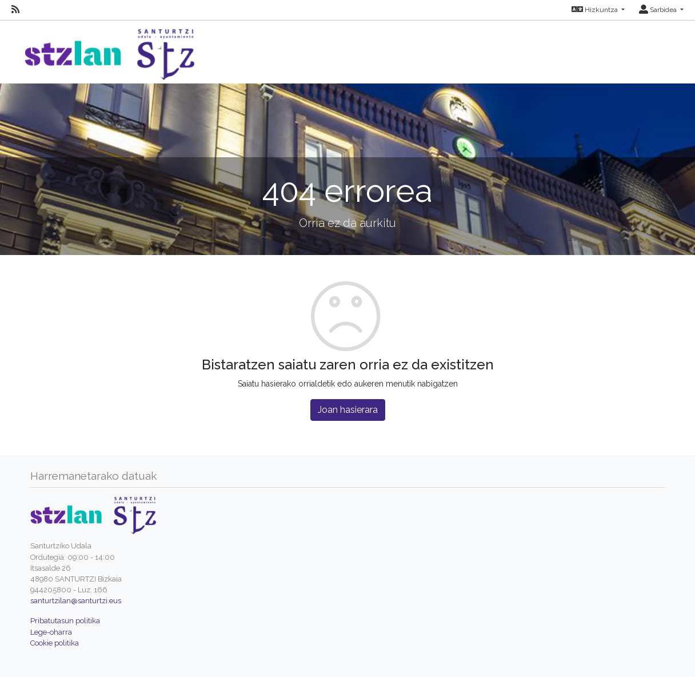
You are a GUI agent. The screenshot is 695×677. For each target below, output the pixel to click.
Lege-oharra (51, 632)
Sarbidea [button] (658, 10)
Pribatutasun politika (65, 620)
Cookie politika (54, 643)
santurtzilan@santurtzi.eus (75, 600)
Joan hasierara (348, 409)
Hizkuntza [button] (596, 10)
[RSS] (15, 10)
